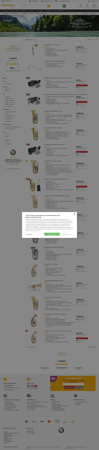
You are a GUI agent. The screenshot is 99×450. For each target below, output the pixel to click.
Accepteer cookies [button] (52, 234)
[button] (29, 234)
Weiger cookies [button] (67, 234)
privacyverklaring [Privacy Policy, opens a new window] (37, 230)
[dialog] (49, 225)
